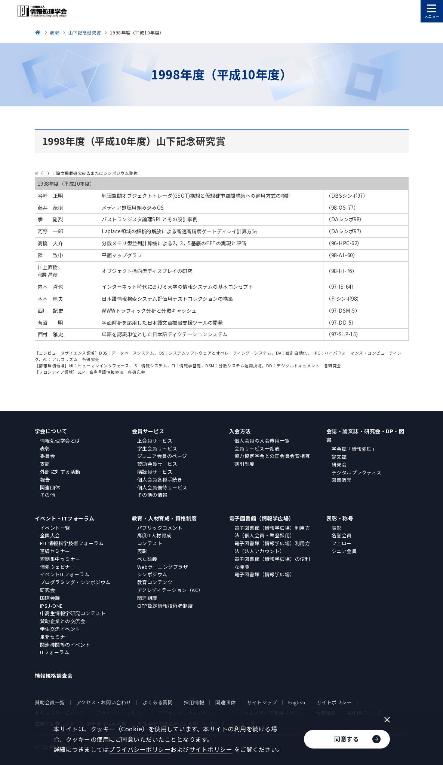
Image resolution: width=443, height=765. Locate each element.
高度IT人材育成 (154, 535)
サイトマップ (262, 702)
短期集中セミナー (60, 558)
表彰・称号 (340, 518)
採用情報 (194, 702)
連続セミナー (55, 551)
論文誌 (339, 456)
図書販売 (342, 479)
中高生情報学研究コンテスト (73, 613)
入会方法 (240, 431)
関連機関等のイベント (65, 644)
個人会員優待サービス (162, 487)
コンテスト (150, 543)
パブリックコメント (160, 527)
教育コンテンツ (155, 582)
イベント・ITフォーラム (65, 518)
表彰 (45, 448)
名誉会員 (342, 535)
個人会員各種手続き (160, 479)
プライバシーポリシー (139, 749)
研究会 (339, 464)
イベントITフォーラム (65, 574)
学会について (51, 431)
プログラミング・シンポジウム (75, 582)
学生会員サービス (157, 448)
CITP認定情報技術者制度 (165, 605)
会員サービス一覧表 (257, 448)
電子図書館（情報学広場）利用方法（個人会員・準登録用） (272, 531)
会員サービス (148, 431)
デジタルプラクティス (357, 472)
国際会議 (50, 597)
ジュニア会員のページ (162, 455)
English (296, 702)
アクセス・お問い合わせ (104, 702)
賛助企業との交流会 (63, 621)
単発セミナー (55, 636)
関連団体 (50, 487)
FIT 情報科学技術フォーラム (72, 543)
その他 (47, 494)
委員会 (47, 455)
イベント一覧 (55, 527)
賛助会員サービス (157, 463)
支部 (45, 463)
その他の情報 (152, 494)
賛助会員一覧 (50, 702)
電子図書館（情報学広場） (261, 518)
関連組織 (147, 597)
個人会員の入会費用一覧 (262, 440)
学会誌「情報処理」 (354, 448)
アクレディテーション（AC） (170, 590)
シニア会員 (344, 551)
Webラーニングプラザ (162, 566)
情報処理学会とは (60, 440)
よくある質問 (157, 702)
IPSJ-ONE (51, 605)
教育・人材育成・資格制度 (164, 518)
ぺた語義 (147, 558)
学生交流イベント (60, 628)
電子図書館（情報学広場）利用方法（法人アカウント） (272, 547)
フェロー (342, 543)
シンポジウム (152, 574)
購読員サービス (155, 471)
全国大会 (50, 535)
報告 (45, 479)
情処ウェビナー (58, 566)
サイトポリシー (334, 702)
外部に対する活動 (60, 471)
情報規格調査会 (54, 675)
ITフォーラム (55, 652)
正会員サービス (155, 440)
